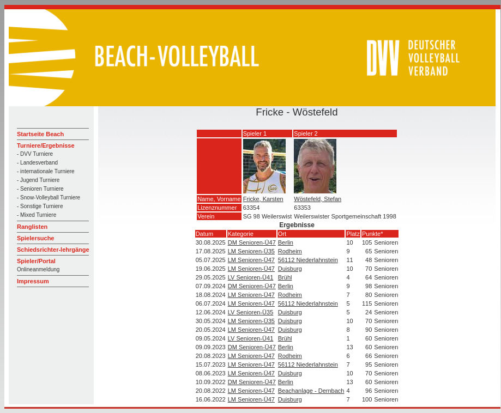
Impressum (33, 281)
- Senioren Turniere (40, 189)
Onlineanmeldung (38, 269)
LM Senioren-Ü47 (251, 260)
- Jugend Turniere (38, 180)
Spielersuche (35, 238)
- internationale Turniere (46, 171)
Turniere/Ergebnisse (46, 145)
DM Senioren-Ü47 (252, 242)
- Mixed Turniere (36, 215)
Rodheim (290, 251)
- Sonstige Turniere (40, 206)
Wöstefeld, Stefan (317, 199)
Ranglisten (32, 226)
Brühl (285, 277)
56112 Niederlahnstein (308, 260)
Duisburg (290, 268)
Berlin (285, 242)
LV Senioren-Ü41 (251, 277)
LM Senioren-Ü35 (251, 251)
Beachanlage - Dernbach (311, 390)
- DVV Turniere (35, 154)
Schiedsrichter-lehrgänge (53, 249)
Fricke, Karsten (263, 199)
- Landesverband (37, 163)
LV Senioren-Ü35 (251, 312)
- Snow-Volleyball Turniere (48, 198)
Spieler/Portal (36, 261)
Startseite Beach (40, 134)
